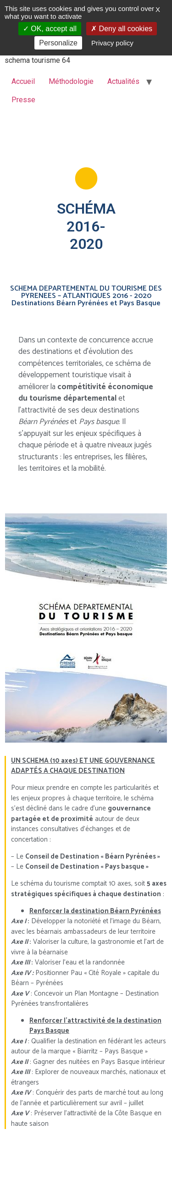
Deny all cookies (121, 29)
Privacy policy (112, 43)
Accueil (23, 81)
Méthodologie (71, 81)
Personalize (58, 43)
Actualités (123, 81)
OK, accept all (50, 29)
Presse (23, 99)
